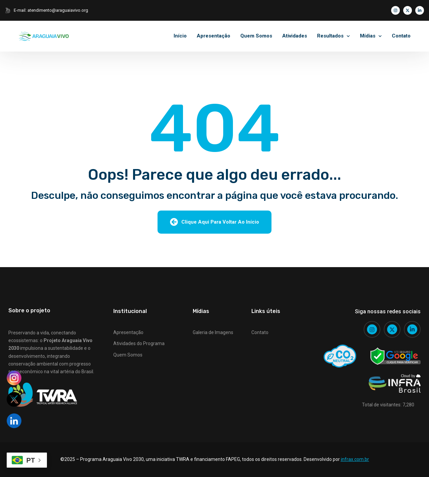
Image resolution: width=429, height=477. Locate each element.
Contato (401, 36)
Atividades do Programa (139, 343)
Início (180, 36)
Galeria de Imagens (213, 332)
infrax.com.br (355, 459)
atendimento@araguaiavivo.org (57, 10)
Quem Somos (256, 36)
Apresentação (213, 36)
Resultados (330, 36)
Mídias (367, 36)
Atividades (294, 36)
